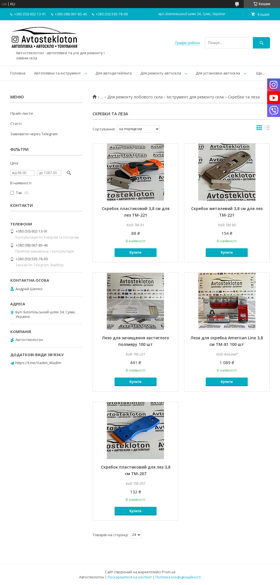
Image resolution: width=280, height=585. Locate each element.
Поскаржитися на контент (130, 577)
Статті (16, 123)
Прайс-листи (21, 113)
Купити (135, 253)
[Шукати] (261, 42)
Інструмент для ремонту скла (195, 97)
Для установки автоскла (218, 73)
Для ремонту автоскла (160, 73)
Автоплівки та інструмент (57, 73)
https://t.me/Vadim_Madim (38, 362)
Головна (17, 73)
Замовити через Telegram (34, 133)
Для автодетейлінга (113, 73)
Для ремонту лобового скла (135, 97)
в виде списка (267, 129)
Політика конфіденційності (178, 577)
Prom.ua (168, 572)
